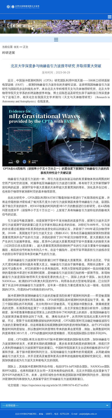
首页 (16, 47)
